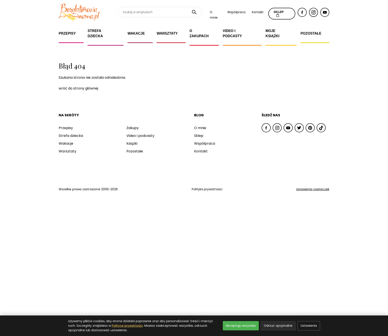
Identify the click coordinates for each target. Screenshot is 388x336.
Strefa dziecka (95, 33)
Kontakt (258, 12)
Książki (131, 143)
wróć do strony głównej (78, 88)
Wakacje (136, 33)
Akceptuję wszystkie (241, 325)
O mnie (200, 127)
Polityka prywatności (207, 189)
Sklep (198, 135)
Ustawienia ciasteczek (312, 189)
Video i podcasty (140, 135)
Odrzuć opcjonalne (278, 325)
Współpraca (236, 12)
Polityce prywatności (127, 325)
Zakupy (132, 127)
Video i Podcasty (232, 33)
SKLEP (279, 13)
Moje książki (272, 33)
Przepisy (67, 33)
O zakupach (199, 33)
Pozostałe (310, 33)
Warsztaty (167, 33)
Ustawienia (309, 325)
